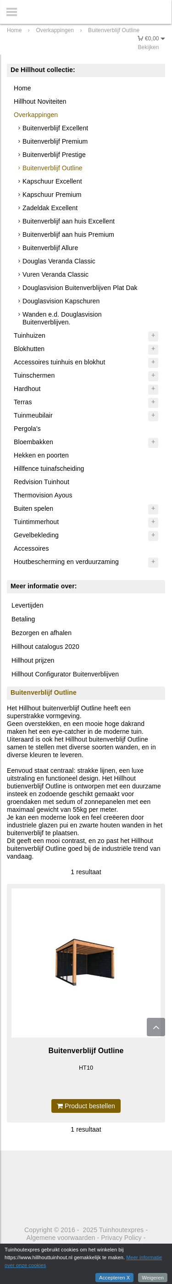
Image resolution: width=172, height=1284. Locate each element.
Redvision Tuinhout (41, 482)
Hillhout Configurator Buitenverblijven (65, 674)
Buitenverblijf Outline (52, 168)
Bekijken (148, 47)
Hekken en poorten (41, 455)
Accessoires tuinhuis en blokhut (59, 362)
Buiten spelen (33, 508)
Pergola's (27, 428)
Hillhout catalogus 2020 (45, 646)
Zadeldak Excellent (50, 208)
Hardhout (27, 388)
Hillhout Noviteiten (40, 101)
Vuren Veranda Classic (55, 274)
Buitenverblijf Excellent (55, 128)
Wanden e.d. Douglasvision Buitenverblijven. (61, 318)
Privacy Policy (121, 1237)
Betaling (23, 619)
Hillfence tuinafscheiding (49, 468)
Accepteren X (114, 1277)
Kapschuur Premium (52, 194)
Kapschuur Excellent (52, 181)
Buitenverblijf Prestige (54, 154)
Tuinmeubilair (33, 415)
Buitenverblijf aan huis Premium (68, 234)
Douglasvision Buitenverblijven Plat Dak (80, 287)
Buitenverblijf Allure (50, 247)
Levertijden (27, 605)
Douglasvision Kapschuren (61, 301)
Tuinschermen (34, 375)
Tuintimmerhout (36, 521)
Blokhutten (29, 348)
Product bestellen (86, 1106)
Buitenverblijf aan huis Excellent (68, 221)
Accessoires (31, 548)
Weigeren (153, 1277)
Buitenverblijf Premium (55, 141)
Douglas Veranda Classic (58, 261)
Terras (23, 402)
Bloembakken (33, 442)
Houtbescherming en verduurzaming (66, 561)
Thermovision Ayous (43, 495)
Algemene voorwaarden (61, 1237)
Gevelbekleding (36, 535)
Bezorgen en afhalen (41, 632)
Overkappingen (36, 114)
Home (22, 88)
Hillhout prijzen (32, 660)
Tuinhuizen (29, 335)
